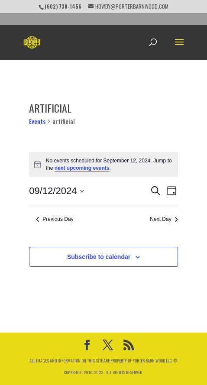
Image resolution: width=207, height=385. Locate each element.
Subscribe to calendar (98, 256)
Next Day (164, 219)
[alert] (103, 164)
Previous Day (54, 219)
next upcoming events (82, 168)
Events (37, 121)
